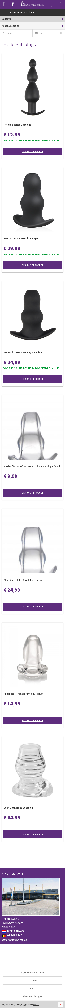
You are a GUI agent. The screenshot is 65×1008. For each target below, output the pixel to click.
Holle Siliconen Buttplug (17, 124)
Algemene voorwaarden (32, 972)
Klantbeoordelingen (32, 996)
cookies (36, 1004)
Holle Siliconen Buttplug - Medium (22, 352)
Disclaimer (32, 980)
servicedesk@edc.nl (15, 939)
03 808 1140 (12, 935)
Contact (32, 988)
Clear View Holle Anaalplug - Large (23, 580)
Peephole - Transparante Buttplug (23, 693)
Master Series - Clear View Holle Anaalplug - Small (31, 466)
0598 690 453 (13, 931)
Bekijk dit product (32, 151)
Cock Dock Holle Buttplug (18, 807)
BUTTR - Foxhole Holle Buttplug (21, 238)
